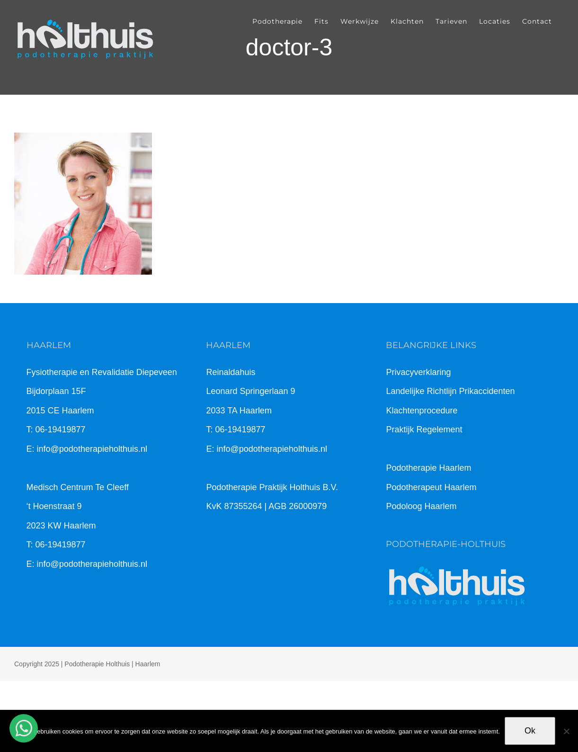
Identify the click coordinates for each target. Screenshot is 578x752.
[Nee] (566, 731)
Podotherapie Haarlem (428, 468)
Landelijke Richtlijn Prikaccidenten (450, 391)
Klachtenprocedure (421, 410)
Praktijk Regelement (424, 429)
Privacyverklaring (418, 372)
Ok (530, 730)
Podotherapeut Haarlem (431, 487)
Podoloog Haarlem (421, 506)
